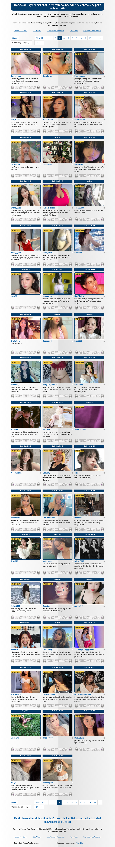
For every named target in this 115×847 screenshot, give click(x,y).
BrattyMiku (15, 341)
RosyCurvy (47, 76)
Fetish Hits (79, 843)
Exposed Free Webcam (92, 31)
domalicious (16, 76)
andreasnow (79, 120)
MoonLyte (15, 738)
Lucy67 (14, 296)
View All (39, 38)
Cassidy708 (48, 738)
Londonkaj (47, 649)
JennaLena (79, 208)
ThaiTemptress (49, 518)
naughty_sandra (50, 385)
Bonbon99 (78, 385)
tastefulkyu (79, 164)
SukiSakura (16, 694)
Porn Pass (74, 31)
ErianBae (78, 253)
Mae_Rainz (15, 120)
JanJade (14, 649)
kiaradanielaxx (49, 694)
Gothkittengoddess (82, 694)
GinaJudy (15, 385)
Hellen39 (78, 518)
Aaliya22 (14, 783)
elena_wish (47, 253)
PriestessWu (48, 120)
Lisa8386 (78, 341)
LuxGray (46, 473)
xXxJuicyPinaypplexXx (84, 649)
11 (95, 38)
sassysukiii (15, 518)
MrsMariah (47, 296)
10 (90, 38)
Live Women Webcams (55, 31)
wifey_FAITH (79, 561)
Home (14, 38)
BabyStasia (79, 738)
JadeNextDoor (49, 208)
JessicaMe (47, 164)
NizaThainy (79, 296)
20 (37, 43)
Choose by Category (21, 43)
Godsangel (47, 341)
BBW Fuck (37, 31)
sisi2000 (78, 473)
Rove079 (14, 561)
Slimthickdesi (80, 429)
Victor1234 (15, 606)
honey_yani (16, 253)
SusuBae (46, 606)
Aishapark (15, 429)
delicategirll (48, 783)
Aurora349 (78, 606)
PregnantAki (79, 76)
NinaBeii (46, 429)
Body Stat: (25, 49)
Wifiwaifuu (15, 164)
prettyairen (47, 561)
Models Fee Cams (20, 31)
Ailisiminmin (16, 473)
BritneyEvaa (16, 208)
